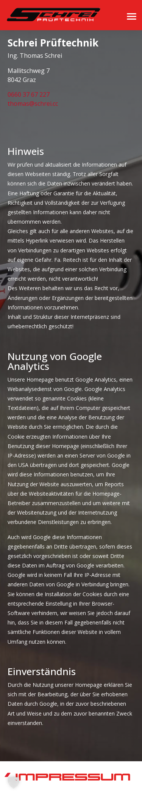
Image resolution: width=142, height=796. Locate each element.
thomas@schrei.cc (33, 103)
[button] (13, 782)
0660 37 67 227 (29, 94)
